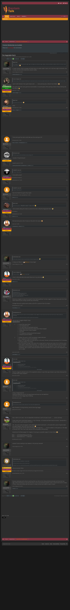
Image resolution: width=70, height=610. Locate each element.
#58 (66, 446)
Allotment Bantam (16, 74)
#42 (66, 90)
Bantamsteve (18, 165)
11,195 (10, 94)
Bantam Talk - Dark (6, 543)
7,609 (10, 114)
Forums (7, 16)
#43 (66, 107)
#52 (66, 305)
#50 (66, 264)
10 (21, 58)
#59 (66, 473)
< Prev (8, 58)
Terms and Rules (56, 543)
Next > (23, 58)
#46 (66, 180)
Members (24, 16)
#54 (66, 375)
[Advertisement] (35, 29)
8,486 (10, 72)
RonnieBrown (15, 307)
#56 (66, 409)
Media (18, 16)
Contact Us (47, 543)
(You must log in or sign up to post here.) (61, 495)
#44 (66, 140)
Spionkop (14, 165)
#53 (66, 352)
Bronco (14, 142)
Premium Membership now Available (62, 52)
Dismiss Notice (67, 45)
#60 (66, 486)
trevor (4, 227)
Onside (16, 142)
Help (51, 543)
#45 (66, 163)
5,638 (10, 233)
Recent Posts (5, 18)
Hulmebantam (22, 142)
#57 (66, 439)
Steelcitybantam (6, 296)
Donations (12, 16)
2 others (29, 165)
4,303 (10, 427)
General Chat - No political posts (12, 56)
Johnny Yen (5, 408)
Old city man (5, 143)
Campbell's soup (6, 159)
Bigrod (13, 90)
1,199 (10, 147)
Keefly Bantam (24, 56)
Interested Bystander (15, 473)
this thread (10, 47)
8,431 (10, 163)
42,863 (10, 284)
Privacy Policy (62, 543)
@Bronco (27, 262)
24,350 (10, 182)
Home (43, 543)
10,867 (10, 215)
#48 (66, 213)
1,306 (10, 412)
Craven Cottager (6, 68)
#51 (66, 279)
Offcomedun (5, 106)
